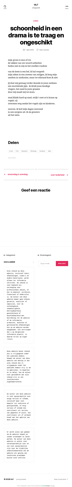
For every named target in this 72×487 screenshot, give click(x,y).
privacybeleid (22, 480)
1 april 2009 (29, 50)
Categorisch (10, 255)
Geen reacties (44, 50)
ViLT (36, 5)
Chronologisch (45, 255)
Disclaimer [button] (9, 262)
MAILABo (62, 264)
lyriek (36, 21)
